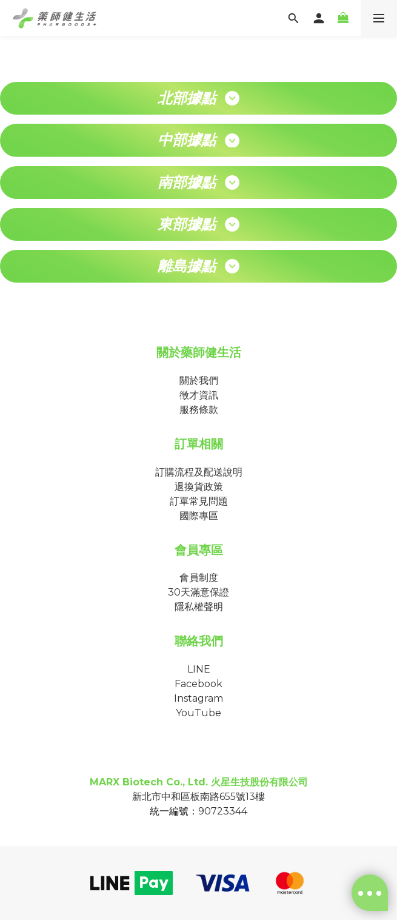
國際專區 (198, 516)
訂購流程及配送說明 (198, 472)
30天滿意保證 (198, 592)
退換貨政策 (199, 486)
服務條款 (198, 409)
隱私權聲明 (199, 607)
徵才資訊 (198, 395)
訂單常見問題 (199, 501)
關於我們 (198, 380)
